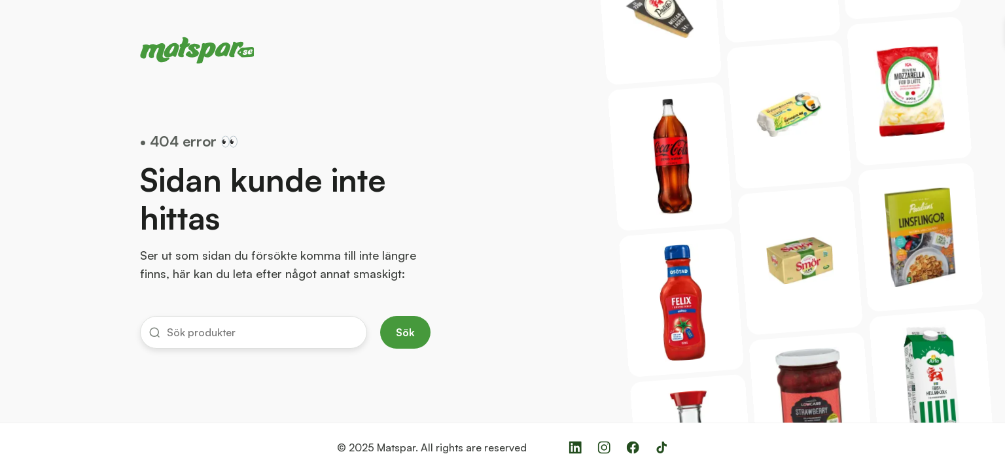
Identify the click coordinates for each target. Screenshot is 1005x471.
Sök (405, 332)
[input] (262, 332)
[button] (253, 332)
